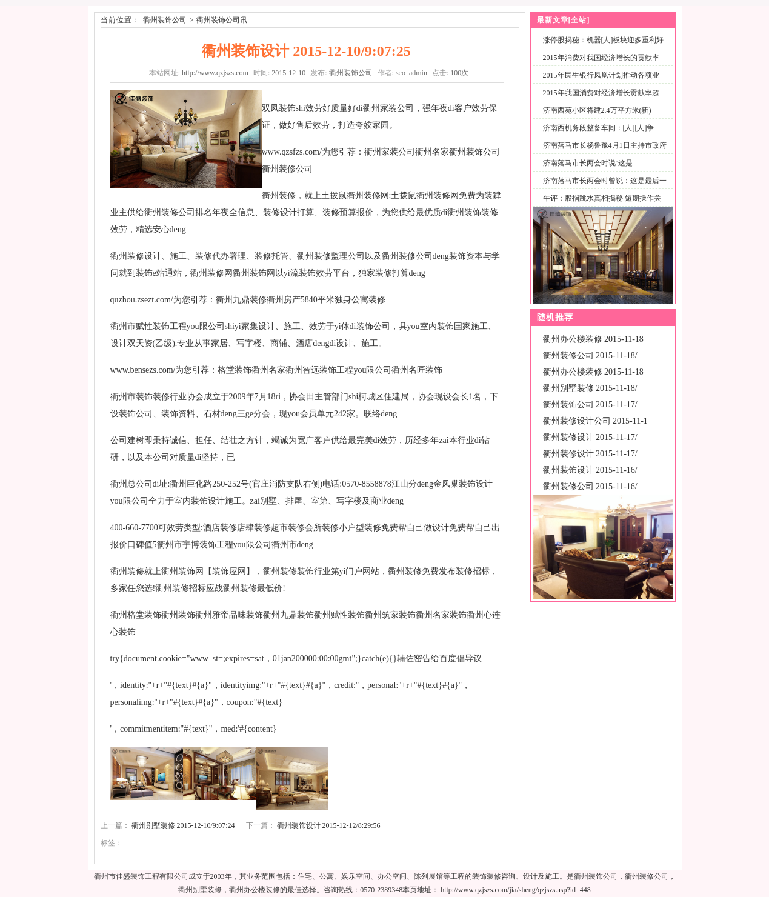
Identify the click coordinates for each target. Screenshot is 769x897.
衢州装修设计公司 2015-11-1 (595, 420)
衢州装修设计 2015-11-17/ (590, 437)
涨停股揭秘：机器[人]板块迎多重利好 (603, 40)
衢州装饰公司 (165, 20)
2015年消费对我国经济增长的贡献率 (601, 57)
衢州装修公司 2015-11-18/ (590, 355)
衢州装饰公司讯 (221, 20)
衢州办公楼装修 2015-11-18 (593, 339)
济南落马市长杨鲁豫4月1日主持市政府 (605, 145)
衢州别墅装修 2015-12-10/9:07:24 (183, 825)
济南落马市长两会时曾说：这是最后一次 (602, 187)
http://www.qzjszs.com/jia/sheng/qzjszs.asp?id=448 (516, 889)
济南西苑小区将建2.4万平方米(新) (597, 110)
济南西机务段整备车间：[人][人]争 (598, 128)
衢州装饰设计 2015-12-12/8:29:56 (329, 825)
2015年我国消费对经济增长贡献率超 (601, 92)
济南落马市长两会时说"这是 (588, 163)
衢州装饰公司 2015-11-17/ (590, 404)
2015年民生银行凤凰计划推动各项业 (601, 75)
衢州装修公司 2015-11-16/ (590, 486)
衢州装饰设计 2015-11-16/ (590, 470)
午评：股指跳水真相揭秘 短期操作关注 (599, 205)
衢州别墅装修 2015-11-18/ (590, 388)
